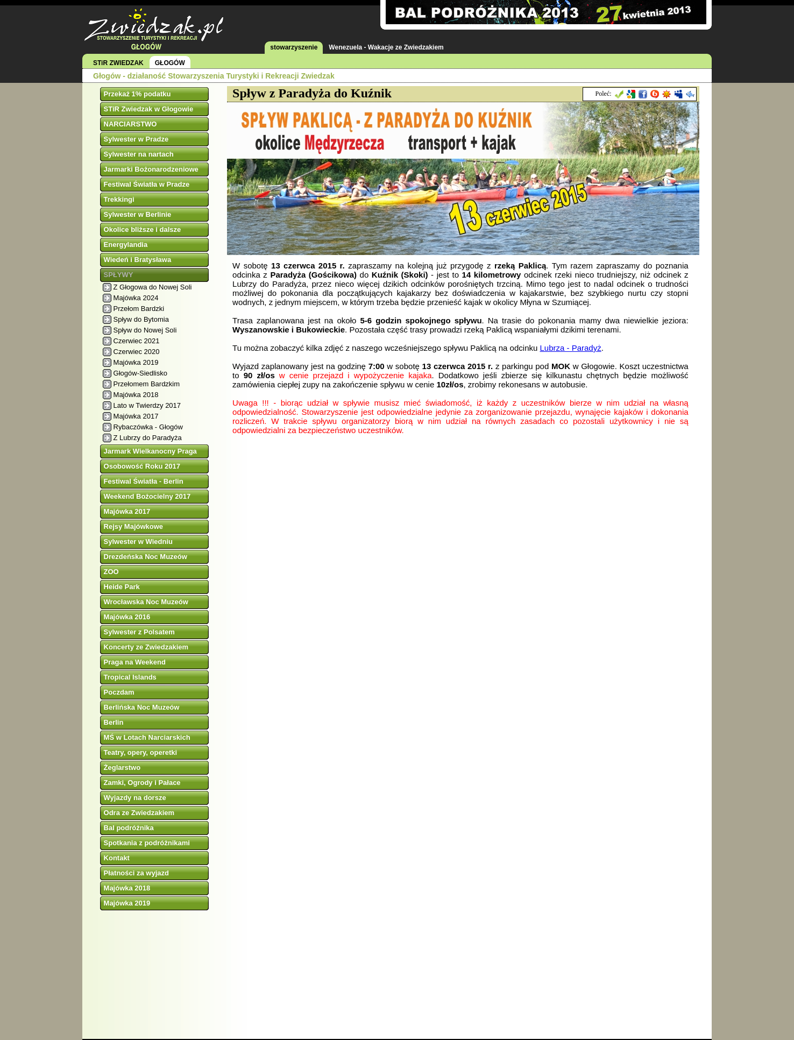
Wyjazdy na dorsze (135, 798)
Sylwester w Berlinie (138, 214)
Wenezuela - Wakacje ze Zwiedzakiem (386, 47)
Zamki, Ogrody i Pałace (142, 783)
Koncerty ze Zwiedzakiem (146, 647)
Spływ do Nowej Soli (145, 330)
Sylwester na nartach (139, 154)
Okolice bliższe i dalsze (142, 229)
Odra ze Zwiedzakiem (139, 813)
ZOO (111, 572)
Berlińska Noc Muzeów (142, 707)
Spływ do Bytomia (141, 319)
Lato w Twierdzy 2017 (147, 405)
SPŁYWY (118, 275)
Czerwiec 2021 (137, 341)
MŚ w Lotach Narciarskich (147, 737)
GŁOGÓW (170, 63)
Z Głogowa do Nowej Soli (153, 287)
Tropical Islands (130, 677)
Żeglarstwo (122, 767)
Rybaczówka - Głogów (148, 427)
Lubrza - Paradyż (570, 347)
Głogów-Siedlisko (140, 373)
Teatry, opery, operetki (141, 752)
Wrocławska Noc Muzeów (146, 602)
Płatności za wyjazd (136, 873)
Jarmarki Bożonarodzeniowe (151, 169)
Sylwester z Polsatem (139, 632)
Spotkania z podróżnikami (147, 843)
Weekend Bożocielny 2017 (147, 496)
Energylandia (126, 244)
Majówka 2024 (136, 298)
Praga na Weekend (135, 662)
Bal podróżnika (129, 828)
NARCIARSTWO (130, 124)
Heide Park (122, 587)
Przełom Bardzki (139, 309)
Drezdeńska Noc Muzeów (145, 557)
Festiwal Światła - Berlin (143, 481)
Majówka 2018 (136, 395)
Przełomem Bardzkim (147, 384)
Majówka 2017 (136, 416)
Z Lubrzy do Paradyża (148, 438)
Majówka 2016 (127, 617)
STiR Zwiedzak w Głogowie (149, 109)
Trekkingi (119, 199)
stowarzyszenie (293, 47)
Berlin (114, 722)
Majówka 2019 (136, 362)
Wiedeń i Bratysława (138, 260)
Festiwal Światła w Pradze (147, 184)
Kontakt (117, 858)
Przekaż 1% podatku (137, 94)
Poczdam (119, 692)
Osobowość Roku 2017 (142, 466)
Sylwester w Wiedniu (138, 541)
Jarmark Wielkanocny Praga (150, 451)
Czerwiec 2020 (137, 352)
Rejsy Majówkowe (134, 526)
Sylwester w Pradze (136, 139)
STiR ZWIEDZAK (118, 63)
